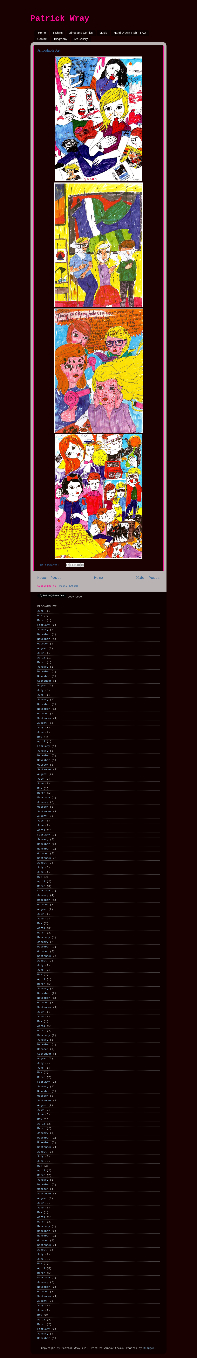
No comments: (50, 565)
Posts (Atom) (68, 585)
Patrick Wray (60, 18)
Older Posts (147, 578)
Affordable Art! (49, 50)
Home (42, 32)
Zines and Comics (81, 32)
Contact (42, 39)
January (42, 629)
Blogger (148, 1348)
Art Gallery (81, 39)
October (42, 643)
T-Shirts (58, 32)
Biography (60, 39)
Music (103, 32)
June (40, 611)
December (43, 634)
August (42, 648)
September (44, 680)
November (43, 639)
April (41, 657)
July (40, 653)
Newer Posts (49, 578)
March (41, 620)
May (39, 615)
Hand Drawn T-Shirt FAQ (130, 32)
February (43, 625)
